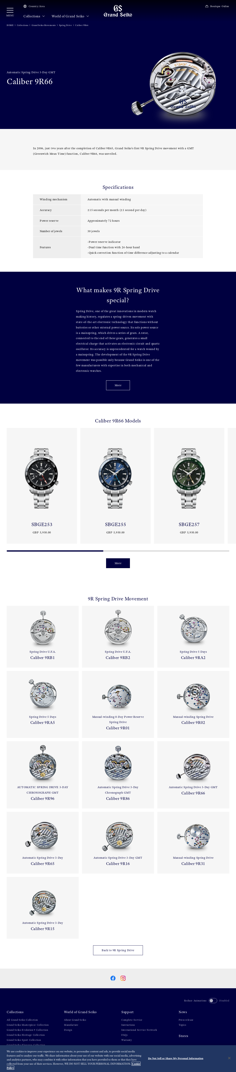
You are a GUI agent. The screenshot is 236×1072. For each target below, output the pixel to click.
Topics (182, 1025)
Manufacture (71, 1025)
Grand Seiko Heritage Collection (26, 1035)
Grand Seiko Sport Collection (24, 1040)
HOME (10, 25)
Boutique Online (217, 6)
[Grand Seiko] (118, 11)
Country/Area (34, 6)
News (183, 1012)
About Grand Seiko (75, 1020)
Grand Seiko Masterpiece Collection (28, 1025)
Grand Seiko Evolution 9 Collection (27, 1030)
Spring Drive (65, 25)
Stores (183, 1036)
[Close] (229, 1058)
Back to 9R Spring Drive (118, 950)
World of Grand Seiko (70, 16)
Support (127, 1012)
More (118, 385)
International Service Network (139, 1030)
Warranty (126, 1040)
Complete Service (131, 1020)
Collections (34, 16)
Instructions (128, 1025)
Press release (186, 1020)
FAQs (124, 1035)
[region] (118, 1058)
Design (68, 1030)
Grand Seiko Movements (44, 25)
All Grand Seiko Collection (22, 1020)
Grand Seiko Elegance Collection (26, 1045)
